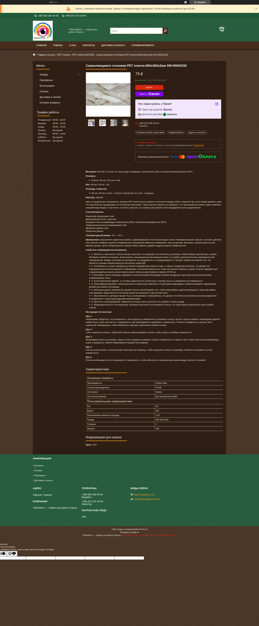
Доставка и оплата (113, 45)
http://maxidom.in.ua (144, 494)
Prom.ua (143, 529)
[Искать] (165, 31)
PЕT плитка (63, 54)
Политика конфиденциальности (162, 535)
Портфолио (46, 80)
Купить (149, 87)
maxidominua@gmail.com (146, 499)
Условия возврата (142, 45)
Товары (58, 45)
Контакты (89, 45)
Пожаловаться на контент (134, 535)
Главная (41, 45)
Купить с (149, 94)
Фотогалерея (46, 85)
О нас (72, 45)
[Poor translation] (12, 553)
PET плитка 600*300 (83, 54)
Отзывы (44, 91)
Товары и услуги (46, 54)
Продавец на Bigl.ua (129, 532)
